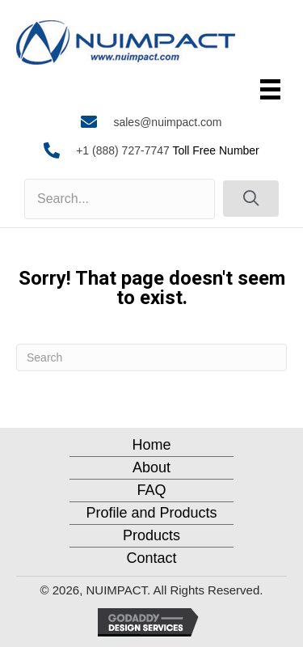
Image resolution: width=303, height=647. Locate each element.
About (151, 467)
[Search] (151, 357)
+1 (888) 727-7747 (123, 150)
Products (151, 535)
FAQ (151, 490)
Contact (151, 558)
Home (151, 445)
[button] (251, 198)
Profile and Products (151, 513)
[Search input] (119, 199)
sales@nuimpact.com (167, 122)
